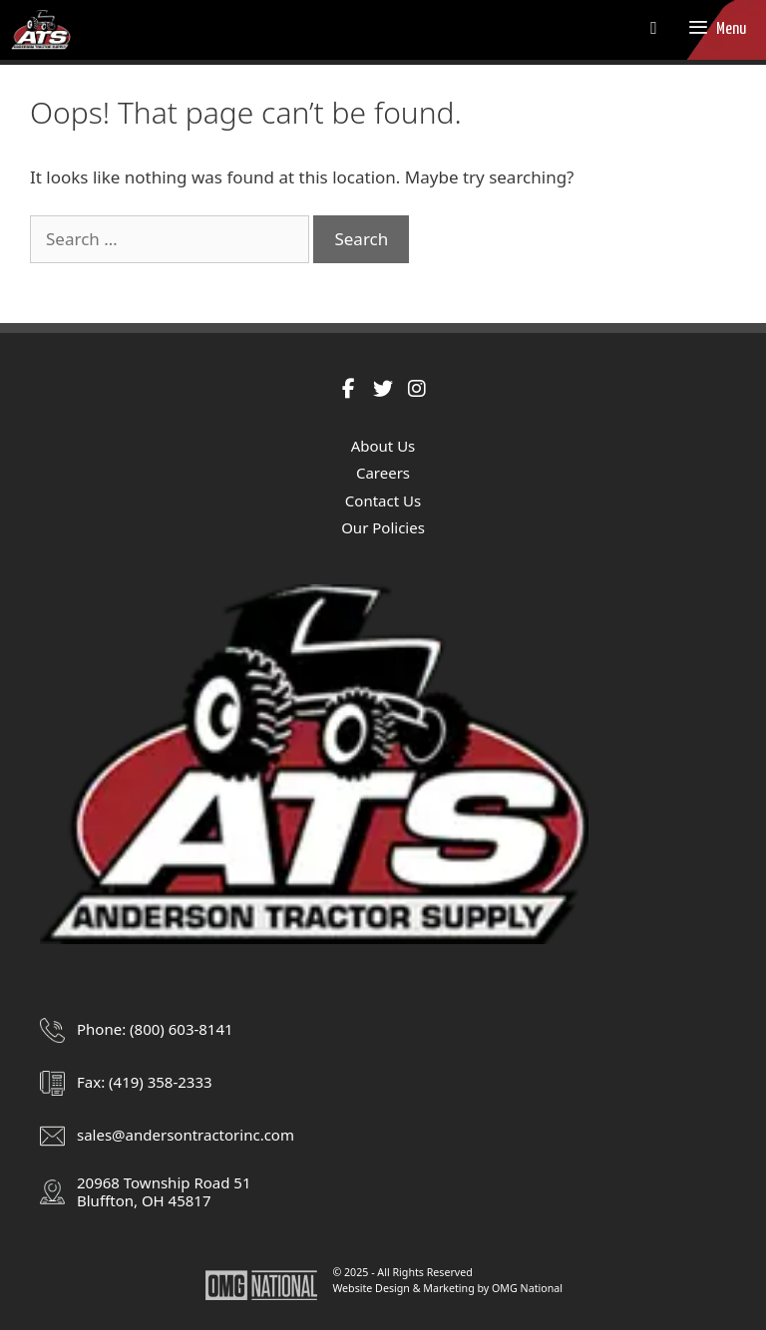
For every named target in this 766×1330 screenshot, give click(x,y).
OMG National (527, 1288)
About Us (383, 446)
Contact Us (383, 500)
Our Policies (383, 527)
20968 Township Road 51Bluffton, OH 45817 (163, 1191)
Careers (383, 473)
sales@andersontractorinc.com (185, 1135)
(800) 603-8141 (181, 1029)
